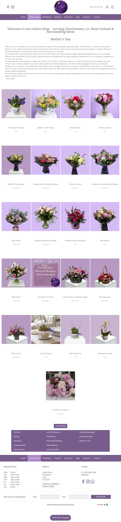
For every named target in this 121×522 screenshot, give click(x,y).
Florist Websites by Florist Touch (60, 505)
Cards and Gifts (52, 449)
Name (35, 497)
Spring (16, 436)
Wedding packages (87, 432)
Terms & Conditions (51, 484)
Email (64, 497)
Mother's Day (85, 441)
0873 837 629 (98, 7)
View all (17, 432)
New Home (51, 436)
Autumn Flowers (86, 436)
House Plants (19, 449)
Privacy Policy (48, 486)
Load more (60, 426)
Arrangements (20, 445)
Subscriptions (52, 445)
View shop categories (61, 518)
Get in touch (10, 78)
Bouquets (17, 441)
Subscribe (101, 497)
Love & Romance (53, 432)
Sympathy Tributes (54, 441)
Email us (84, 475)
